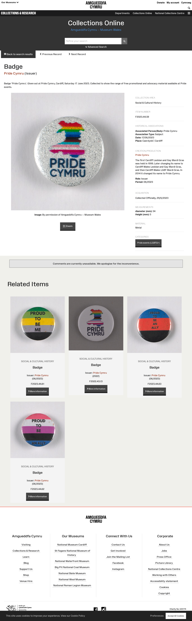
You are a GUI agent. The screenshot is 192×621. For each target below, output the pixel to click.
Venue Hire (26, 581)
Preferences (157, 615)
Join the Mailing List (118, 556)
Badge (38, 367)
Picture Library (164, 563)
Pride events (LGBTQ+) (148, 243)
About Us (164, 544)
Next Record (77, 54)
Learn (26, 556)
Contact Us (118, 544)
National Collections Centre (169, 13)
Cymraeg (186, 2)
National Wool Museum (72, 579)
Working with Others (164, 575)
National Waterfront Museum (72, 561)
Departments (122, 13)
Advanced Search (96, 47)
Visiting (26, 544)
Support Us (26, 568)
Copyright (164, 593)
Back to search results (18, 54)
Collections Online (142, 13)
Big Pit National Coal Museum (72, 567)
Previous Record (50, 54)
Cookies (164, 587)
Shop (26, 575)
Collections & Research (18, 13)
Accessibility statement (164, 581)
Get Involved (118, 550)
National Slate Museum (72, 573)
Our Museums (10, 2)
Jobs (164, 550)
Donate (161, 2)
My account (173, 2)
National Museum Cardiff (72, 544)
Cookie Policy (78, 615)
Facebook (118, 563)
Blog (26, 563)
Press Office (164, 556)
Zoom (67, 226)
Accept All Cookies (176, 616)
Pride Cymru (14, 73)
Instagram (118, 568)
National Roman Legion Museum (72, 585)
